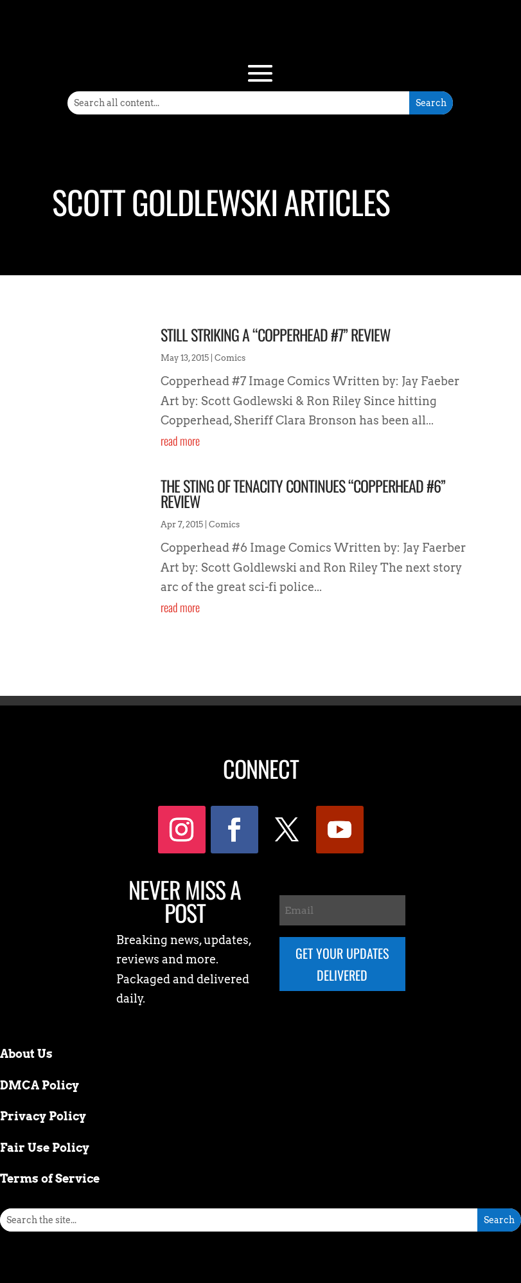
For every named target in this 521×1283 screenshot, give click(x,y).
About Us (26, 1053)
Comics (230, 358)
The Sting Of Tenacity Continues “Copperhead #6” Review (303, 493)
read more (180, 440)
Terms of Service (50, 1178)
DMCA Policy (39, 1085)
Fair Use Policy (44, 1147)
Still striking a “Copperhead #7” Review (276, 334)
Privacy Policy (43, 1116)
